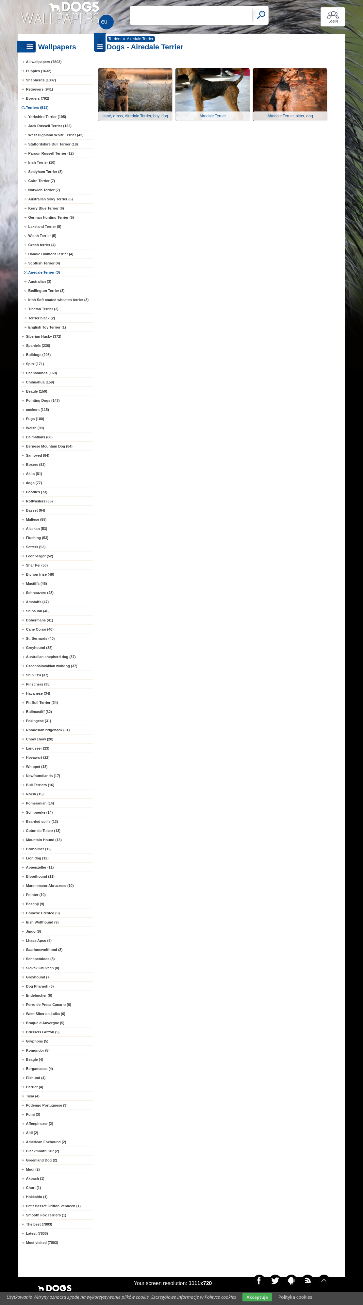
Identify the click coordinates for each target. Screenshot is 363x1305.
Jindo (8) (33, 931)
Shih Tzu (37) (37, 675)
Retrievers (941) (39, 89)
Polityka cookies (295, 1297)
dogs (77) (34, 483)
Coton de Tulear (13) (43, 831)
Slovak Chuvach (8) (42, 968)
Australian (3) (39, 281)
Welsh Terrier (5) (42, 236)
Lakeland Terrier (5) (44, 227)
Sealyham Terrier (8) (45, 172)
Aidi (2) (32, 1133)
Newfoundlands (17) (43, 776)
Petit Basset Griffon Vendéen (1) (53, 1206)
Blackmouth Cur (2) (42, 1151)
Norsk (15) (35, 794)
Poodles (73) (36, 492)
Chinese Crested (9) (43, 913)
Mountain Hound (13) (44, 840)
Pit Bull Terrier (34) (42, 702)
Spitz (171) (35, 364)
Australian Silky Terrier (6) (50, 199)
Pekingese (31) (38, 721)
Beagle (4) (34, 1059)
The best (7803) (39, 1224)
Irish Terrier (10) (42, 162)
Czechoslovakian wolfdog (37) (51, 666)
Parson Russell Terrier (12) (51, 153)
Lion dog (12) (37, 858)
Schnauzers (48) (40, 593)
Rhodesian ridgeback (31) (48, 730)
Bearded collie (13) (42, 821)
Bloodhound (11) (40, 876)
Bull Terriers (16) (40, 785)
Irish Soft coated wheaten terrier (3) (58, 300)
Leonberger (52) (39, 556)
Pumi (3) (33, 1114)
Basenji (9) (35, 904)
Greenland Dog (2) (41, 1160)
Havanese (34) (38, 693)
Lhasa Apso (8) (39, 940)
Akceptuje (257, 1297)
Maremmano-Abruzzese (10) (50, 886)
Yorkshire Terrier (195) (47, 117)
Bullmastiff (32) (39, 712)
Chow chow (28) (40, 739)
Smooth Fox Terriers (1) (46, 1215)
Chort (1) (33, 1188)
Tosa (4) (33, 1096)
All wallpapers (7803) (44, 62)
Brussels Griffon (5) (43, 1032)
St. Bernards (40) (40, 638)
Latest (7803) (37, 1233)
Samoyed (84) (38, 455)
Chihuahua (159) (40, 382)
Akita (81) (34, 474)
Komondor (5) (38, 1050)
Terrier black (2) (41, 318)
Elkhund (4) (36, 1078)
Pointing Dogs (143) (43, 400)
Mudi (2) (33, 1169)
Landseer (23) (38, 748)
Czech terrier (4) (42, 245)
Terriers (115, 39)
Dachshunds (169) (41, 373)
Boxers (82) (36, 464)
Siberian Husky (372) (43, 336)
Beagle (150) (36, 391)
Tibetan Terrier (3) (43, 309)
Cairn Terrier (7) (41, 181)
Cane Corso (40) (40, 629)
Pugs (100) (35, 419)
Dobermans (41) (39, 620)
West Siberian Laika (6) (45, 1014)
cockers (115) (37, 410)
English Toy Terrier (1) (47, 327)
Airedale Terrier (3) (44, 272)
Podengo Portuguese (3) (47, 1105)
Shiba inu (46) (38, 611)
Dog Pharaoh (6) (40, 986)
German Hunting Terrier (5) (51, 217)
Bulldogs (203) (38, 355)
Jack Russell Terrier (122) (50, 126)
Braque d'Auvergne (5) (45, 1023)
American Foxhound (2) (46, 1142)
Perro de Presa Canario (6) (48, 1005)
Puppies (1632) (39, 71)
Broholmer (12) (39, 849)
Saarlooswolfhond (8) (44, 950)
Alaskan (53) (36, 529)
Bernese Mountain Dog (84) (49, 446)
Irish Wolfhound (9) (42, 922)
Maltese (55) (36, 519)
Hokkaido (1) (37, 1197)
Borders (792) (37, 98)
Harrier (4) (34, 1087)
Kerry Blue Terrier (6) (46, 208)
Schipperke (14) (39, 812)
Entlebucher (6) (39, 995)
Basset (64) (35, 510)
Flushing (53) (37, 538)
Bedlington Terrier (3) (46, 291)
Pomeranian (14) (40, 803)
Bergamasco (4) (39, 1069)
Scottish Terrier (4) (44, 263)
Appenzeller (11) (40, 867)
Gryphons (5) (37, 1041)
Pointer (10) (36, 895)
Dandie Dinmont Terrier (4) (51, 254)
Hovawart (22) (38, 757)
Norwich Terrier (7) (44, 190)
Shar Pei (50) (37, 565)
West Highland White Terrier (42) (56, 135)
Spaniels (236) (38, 345)
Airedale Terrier (140, 39)
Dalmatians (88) (39, 437)
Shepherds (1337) (41, 80)
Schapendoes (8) (40, 959)
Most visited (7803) (42, 1243)
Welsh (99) (35, 428)
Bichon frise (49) (40, 574)
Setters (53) (36, 547)
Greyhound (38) (39, 648)
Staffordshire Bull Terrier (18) (53, 144)
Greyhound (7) (38, 977)
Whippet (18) (37, 767)
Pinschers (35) (38, 684)
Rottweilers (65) (39, 501)
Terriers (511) (37, 108)
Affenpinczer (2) (39, 1124)
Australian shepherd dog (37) (51, 657)
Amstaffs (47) (37, 602)
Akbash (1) (35, 1178)
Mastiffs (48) (36, 583)
